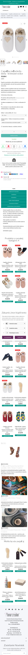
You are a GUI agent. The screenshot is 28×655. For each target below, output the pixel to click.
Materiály (13, 197)
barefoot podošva (14, 191)
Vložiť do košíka (14, 135)
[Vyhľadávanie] (25, 10)
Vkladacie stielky (13, 203)
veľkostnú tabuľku (19, 97)
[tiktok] (22, 609)
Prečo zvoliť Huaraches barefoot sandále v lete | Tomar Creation (12, 467)
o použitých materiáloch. (11, 99)
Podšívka (13, 194)
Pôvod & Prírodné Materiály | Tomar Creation (13, 531)
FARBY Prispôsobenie (14, 200)
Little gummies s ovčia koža (20, 263)
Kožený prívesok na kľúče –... (20, 563)
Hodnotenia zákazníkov (13, 206)
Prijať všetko (20, 337)
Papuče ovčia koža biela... (7, 292)
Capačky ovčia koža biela (7, 397)
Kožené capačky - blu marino (7, 367)
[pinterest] (12, 609)
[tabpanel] (14, 39)
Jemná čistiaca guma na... (20, 592)
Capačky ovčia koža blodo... (20, 293)
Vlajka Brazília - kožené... (20, 426)
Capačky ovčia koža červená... (7, 427)
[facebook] (6, 609)
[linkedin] (18, 609)
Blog (3, 443)
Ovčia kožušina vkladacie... (20, 397)
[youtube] (9, 609)
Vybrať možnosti (7, 271)
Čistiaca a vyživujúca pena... (7, 592)
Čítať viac (3, 475)
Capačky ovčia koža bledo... (7, 263)
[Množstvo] (14, 131)
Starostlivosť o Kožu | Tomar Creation (11, 499)
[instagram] (15, 609)
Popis (13, 188)
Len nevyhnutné (7, 337)
